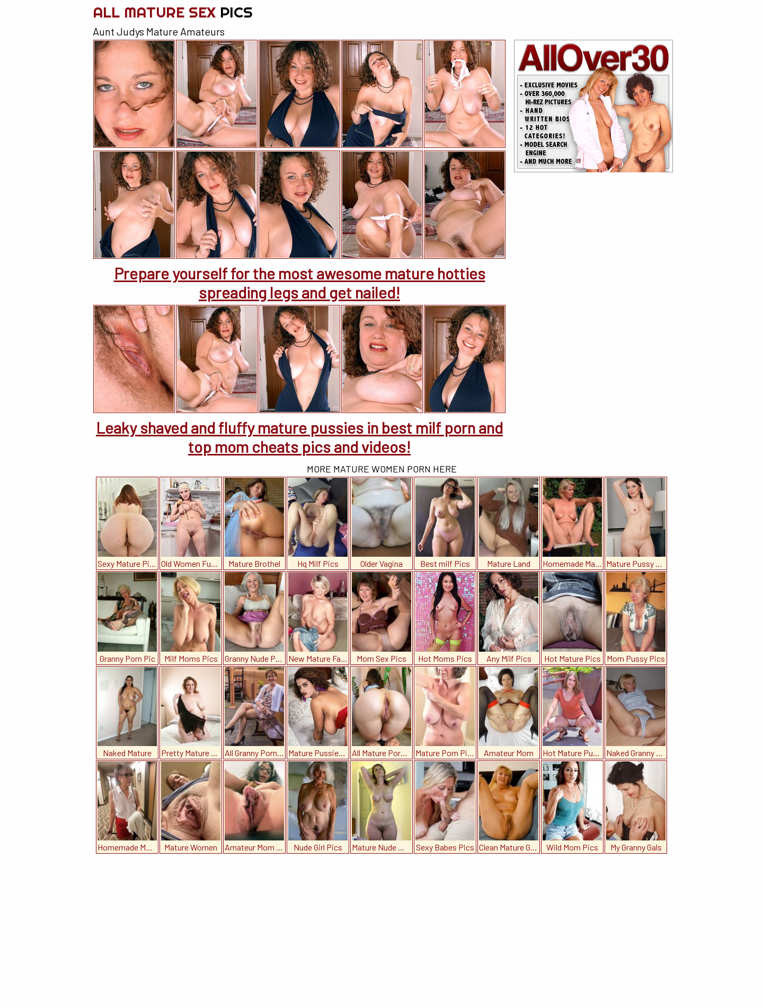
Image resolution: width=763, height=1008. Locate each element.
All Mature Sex (173, 12)
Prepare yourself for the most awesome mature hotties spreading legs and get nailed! (299, 283)
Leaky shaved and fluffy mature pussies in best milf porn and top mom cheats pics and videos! (299, 437)
